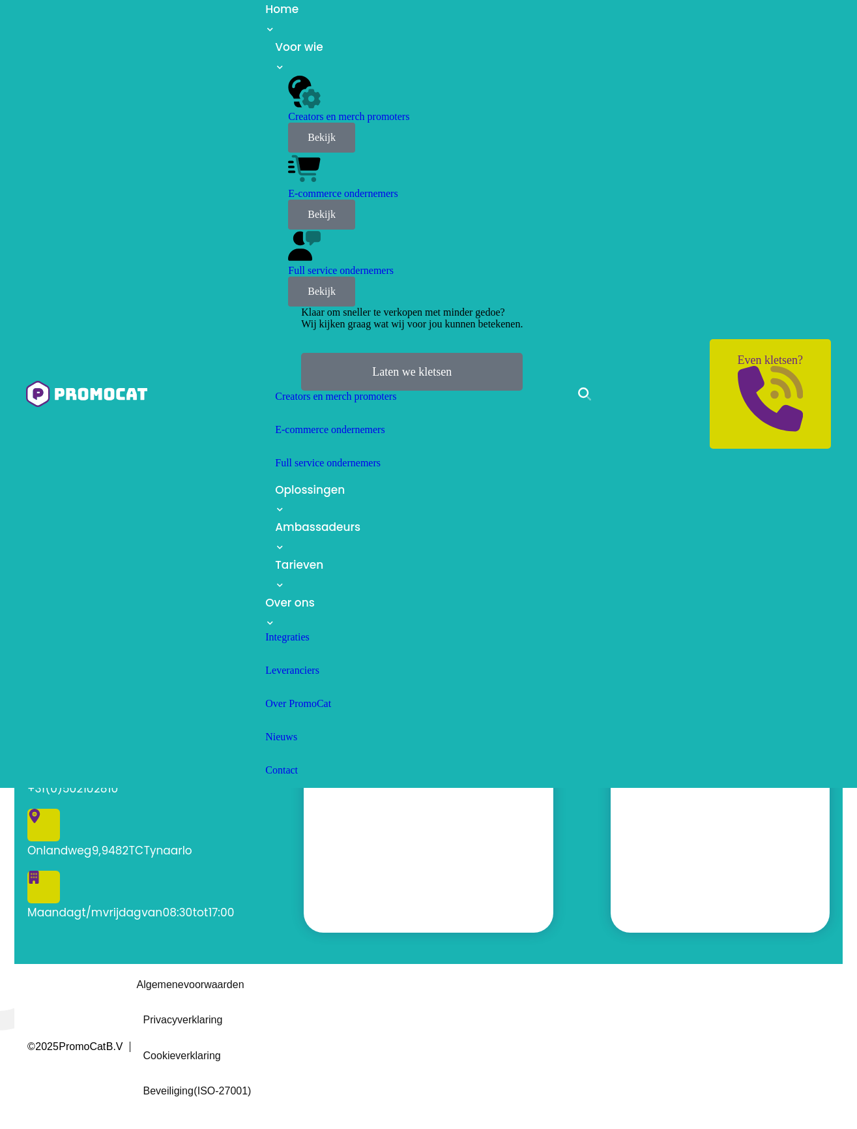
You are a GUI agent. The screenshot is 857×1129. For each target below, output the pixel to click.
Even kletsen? (770, 392)
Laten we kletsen (412, 371)
